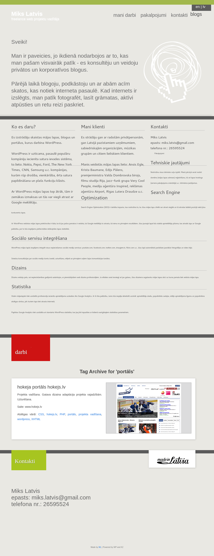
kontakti (179, 15)
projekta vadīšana (90, 414)
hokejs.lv (52, 414)
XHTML (35, 419)
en (198, 7)
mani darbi (124, 15)
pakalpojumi (153, 15)
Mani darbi (23, 348)
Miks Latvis (27, 13)
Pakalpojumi (159, 153)
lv (204, 7)
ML (100, 547)
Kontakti (25, 461)
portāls (72, 414)
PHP (62, 414)
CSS (41, 414)
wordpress (23, 419)
